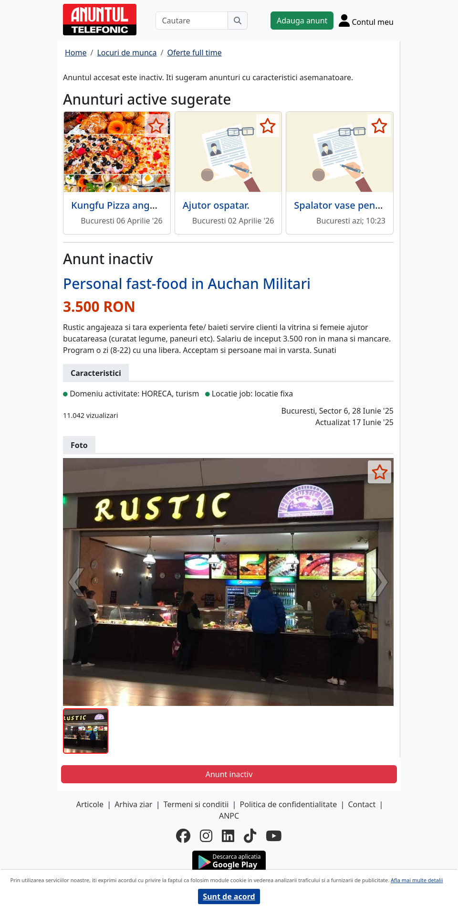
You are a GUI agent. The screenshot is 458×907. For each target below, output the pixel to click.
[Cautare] (192, 20)
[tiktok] (250, 836)
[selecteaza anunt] (156, 125)
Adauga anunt (302, 20)
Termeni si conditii (196, 804)
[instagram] (206, 836)
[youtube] (274, 836)
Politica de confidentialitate (288, 804)
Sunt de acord (229, 896)
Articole (90, 804)
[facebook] (183, 836)
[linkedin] (228, 836)
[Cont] (366, 20)
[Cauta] (238, 20)
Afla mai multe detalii (417, 880)
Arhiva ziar (133, 804)
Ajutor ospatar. (216, 205)
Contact (361, 804)
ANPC (229, 816)
